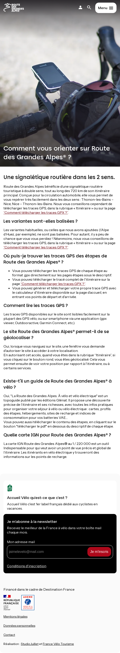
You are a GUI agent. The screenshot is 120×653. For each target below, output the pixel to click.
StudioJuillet (29, 644)
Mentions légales (15, 616)
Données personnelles (19, 626)
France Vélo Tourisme (58, 644)
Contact (9, 635)
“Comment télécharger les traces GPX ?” (35, 212)
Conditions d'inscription (26, 566)
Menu (102, 8)
